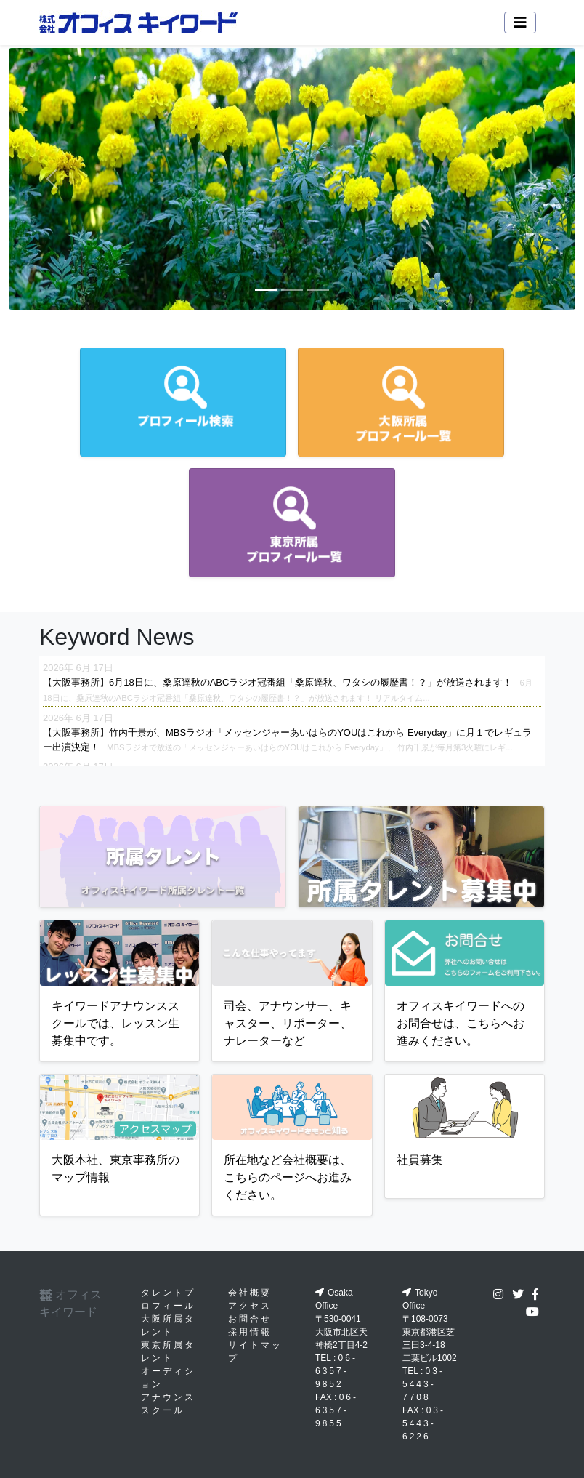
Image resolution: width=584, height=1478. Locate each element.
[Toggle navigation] (520, 22)
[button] (51, 179)
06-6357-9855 (336, 1410)
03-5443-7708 (423, 1384)
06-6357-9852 (336, 1371)
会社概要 (250, 1293)
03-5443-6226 (423, 1423)
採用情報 (250, 1332)
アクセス (250, 1306)
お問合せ (250, 1319)
